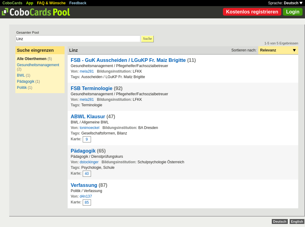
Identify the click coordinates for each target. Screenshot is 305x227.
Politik (22, 87)
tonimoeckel (89, 128)
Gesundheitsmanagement (38, 65)
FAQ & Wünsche (51, 3)
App (29, 3)
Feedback (77, 3)
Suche (147, 38)
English (297, 221)
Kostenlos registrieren (252, 11)
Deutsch (293, 3)
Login (292, 11)
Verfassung (84, 185)
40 (87, 174)
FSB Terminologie (92, 88)
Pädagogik (25, 81)
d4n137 (86, 196)
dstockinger (89, 162)
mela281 (87, 71)
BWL (21, 75)
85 (87, 202)
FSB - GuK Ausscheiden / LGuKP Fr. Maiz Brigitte (129, 60)
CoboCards (12, 3)
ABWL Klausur (88, 116)
